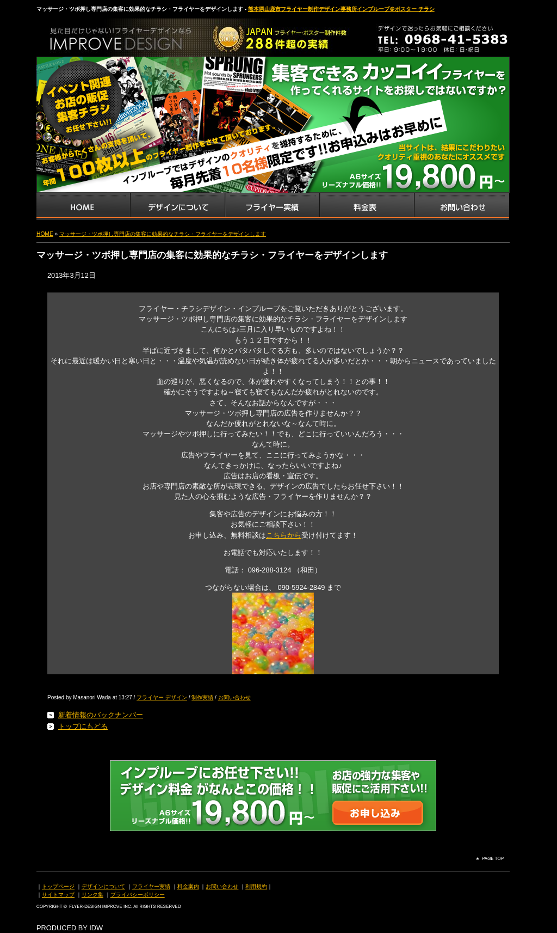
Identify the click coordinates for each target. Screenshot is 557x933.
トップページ (58, 886)
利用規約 (256, 886)
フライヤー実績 (151, 886)
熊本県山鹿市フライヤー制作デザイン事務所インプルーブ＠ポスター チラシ (341, 9)
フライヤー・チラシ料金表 (366, 206)
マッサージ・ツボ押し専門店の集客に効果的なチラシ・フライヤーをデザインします (162, 234)
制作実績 (202, 697)
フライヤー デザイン (162, 697)
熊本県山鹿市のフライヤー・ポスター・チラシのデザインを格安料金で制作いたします (150, 35)
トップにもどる (83, 726)
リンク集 (92, 895)
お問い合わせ (462, 206)
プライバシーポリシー (137, 895)
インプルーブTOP (83, 206)
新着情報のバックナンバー (100, 715)
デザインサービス (177, 206)
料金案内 (188, 886)
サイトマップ (58, 895)
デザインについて (103, 886)
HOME (44, 234)
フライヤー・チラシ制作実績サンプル (272, 206)
